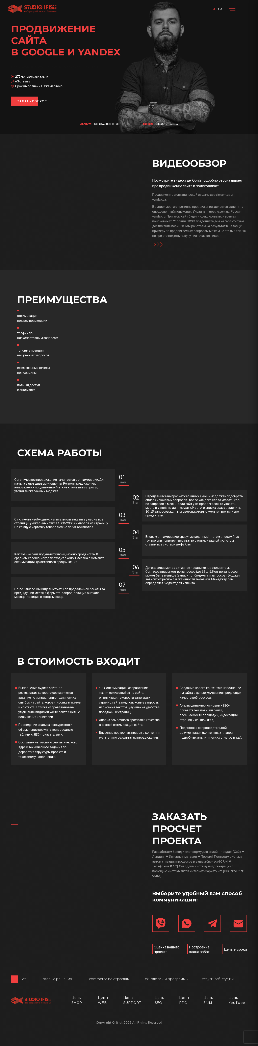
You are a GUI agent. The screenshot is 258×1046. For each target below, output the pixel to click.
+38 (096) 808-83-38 (107, 124)
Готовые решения (56, 979)
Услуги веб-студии (218, 979)
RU (214, 9)
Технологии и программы (165, 979)
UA (220, 9)
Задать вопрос (32, 101)
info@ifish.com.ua (167, 124)
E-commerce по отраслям (108, 979)
